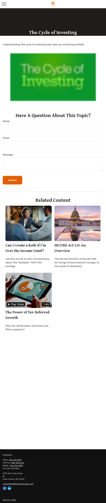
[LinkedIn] (9, 488)
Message (8, 154)
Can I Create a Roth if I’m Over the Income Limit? (25, 247)
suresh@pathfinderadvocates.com (18, 484)
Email (6, 137)
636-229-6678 (15, 460)
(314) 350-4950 (16, 465)
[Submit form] (12, 180)
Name (6, 121)
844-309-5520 (17, 463)
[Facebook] (4, 488)
